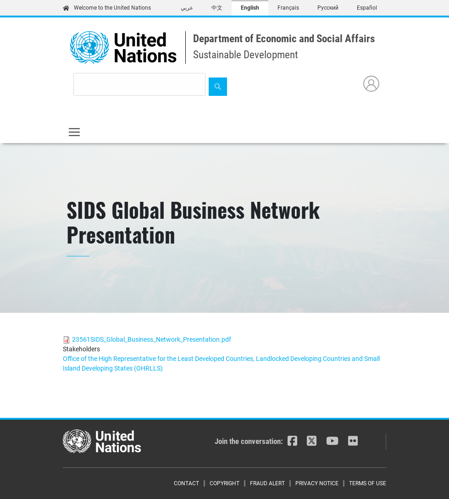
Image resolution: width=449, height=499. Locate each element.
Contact (186, 483)
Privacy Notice (316, 483)
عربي (187, 8)
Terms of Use (367, 483)
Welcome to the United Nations (107, 8)
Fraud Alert (267, 483)
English (250, 8)
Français (288, 8)
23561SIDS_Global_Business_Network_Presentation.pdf (151, 339)
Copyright (224, 483)
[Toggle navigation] (74, 132)
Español (367, 8)
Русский (327, 8)
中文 (216, 8)
